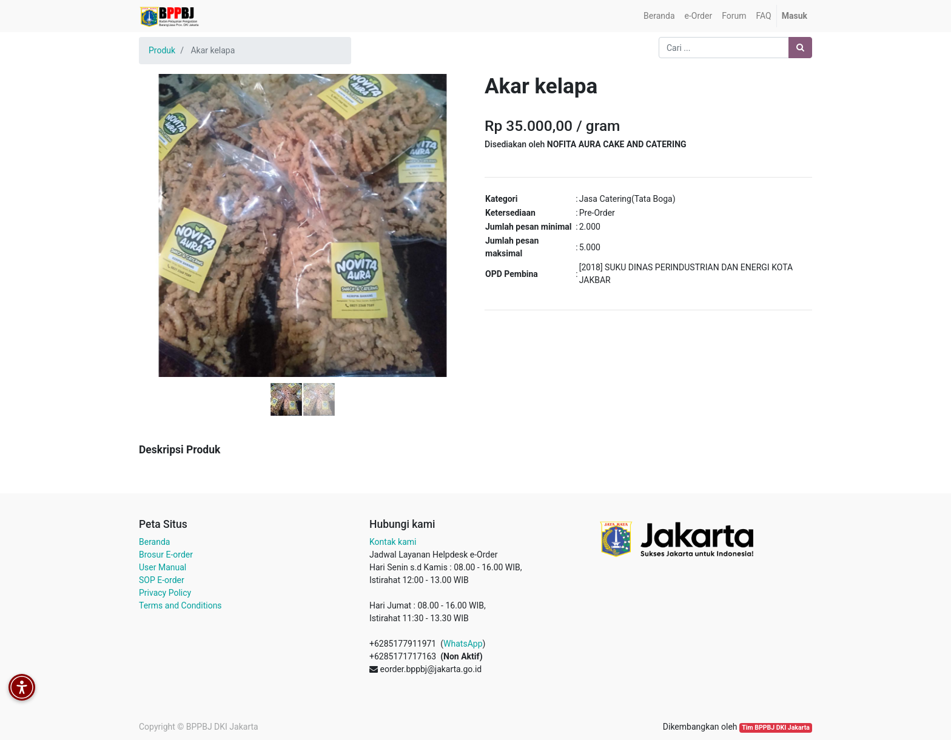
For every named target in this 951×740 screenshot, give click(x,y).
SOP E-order (161, 580)
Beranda (154, 542)
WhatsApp (462, 643)
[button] (163, 195)
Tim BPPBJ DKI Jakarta (776, 728)
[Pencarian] (800, 47)
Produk (162, 50)
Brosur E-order (166, 554)
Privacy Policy (165, 593)
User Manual (162, 567)
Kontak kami (392, 542)
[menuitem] (659, 16)
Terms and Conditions (180, 605)
